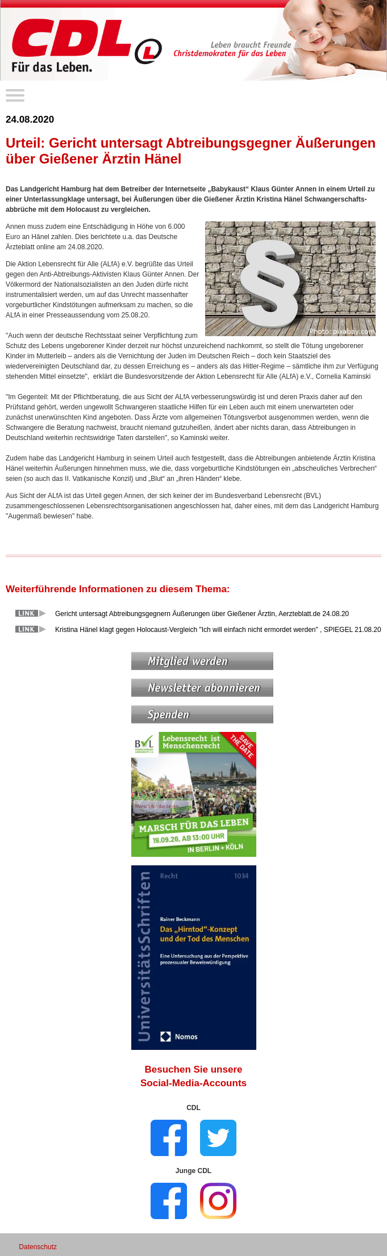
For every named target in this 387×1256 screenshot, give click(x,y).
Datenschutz (38, 1247)
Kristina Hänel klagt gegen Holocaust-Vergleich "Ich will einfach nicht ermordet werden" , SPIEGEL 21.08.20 (218, 630)
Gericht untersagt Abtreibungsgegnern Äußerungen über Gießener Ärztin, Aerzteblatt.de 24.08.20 (202, 614)
